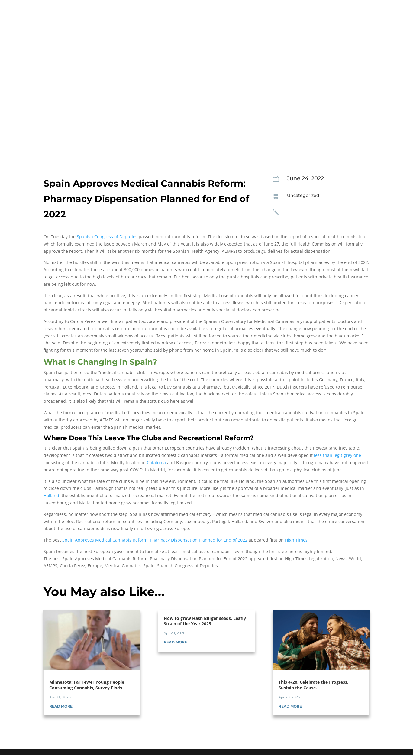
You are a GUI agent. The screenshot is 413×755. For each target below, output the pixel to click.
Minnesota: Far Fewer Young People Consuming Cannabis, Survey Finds (86, 684)
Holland (51, 495)
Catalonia (156, 462)
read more (61, 706)
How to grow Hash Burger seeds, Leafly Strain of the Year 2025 (205, 620)
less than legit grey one (337, 455)
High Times (296, 540)
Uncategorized (303, 195)
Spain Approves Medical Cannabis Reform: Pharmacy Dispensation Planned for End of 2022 (154, 540)
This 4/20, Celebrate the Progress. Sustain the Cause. (313, 684)
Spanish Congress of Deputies (107, 236)
